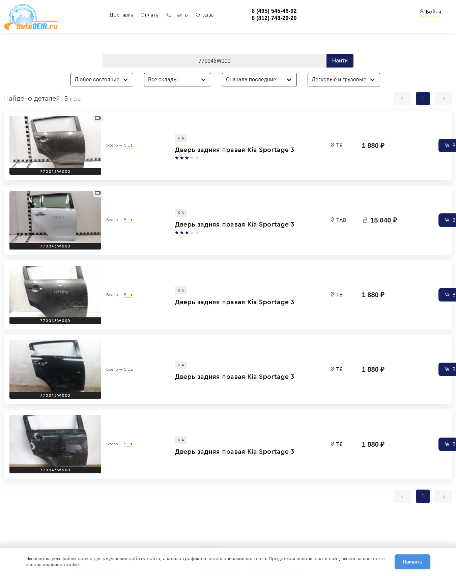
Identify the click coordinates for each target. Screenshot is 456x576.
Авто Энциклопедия (273, 540)
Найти (340, 61)
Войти (430, 12)
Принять (412, 562)
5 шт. (106, 140)
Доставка (109, 15)
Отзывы (192, 15)
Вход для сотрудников (348, 518)
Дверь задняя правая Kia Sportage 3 (182, 144)
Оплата (137, 15)
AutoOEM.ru (263, 530)
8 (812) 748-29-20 (261, 18)
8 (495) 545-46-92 (261, 11)
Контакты (165, 15)
